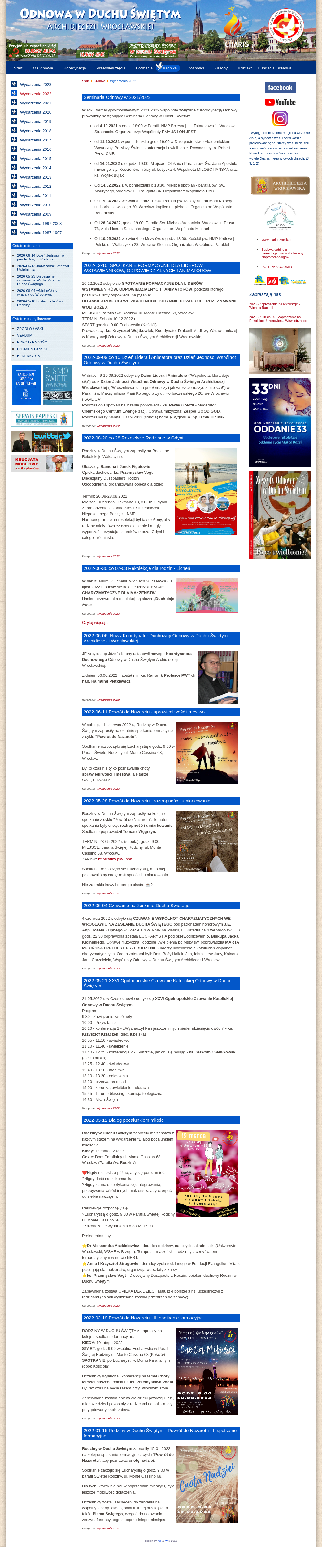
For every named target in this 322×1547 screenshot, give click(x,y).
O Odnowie (43, 68)
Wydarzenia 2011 (35, 195)
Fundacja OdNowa (274, 68)
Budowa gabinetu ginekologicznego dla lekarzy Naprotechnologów (283, 253)
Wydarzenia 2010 (35, 205)
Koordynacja (75, 68)
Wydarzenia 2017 (35, 140)
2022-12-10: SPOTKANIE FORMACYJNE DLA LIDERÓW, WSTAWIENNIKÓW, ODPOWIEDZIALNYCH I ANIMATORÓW (147, 268)
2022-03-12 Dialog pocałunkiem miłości (124, 1120)
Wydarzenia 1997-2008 (41, 223)
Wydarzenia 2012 (35, 186)
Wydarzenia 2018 (35, 130)
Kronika (170, 68)
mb (160, 1540)
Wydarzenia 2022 (35, 93)
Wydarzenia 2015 (35, 158)
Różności (195, 68)
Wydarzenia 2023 (35, 84)
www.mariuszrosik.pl (276, 240)
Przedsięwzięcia (111, 68)
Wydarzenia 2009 (35, 214)
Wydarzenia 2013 (35, 177)
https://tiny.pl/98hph (115, 859)
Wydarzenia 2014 (35, 168)
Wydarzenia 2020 (35, 112)
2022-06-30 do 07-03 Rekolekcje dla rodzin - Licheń (137, 568)
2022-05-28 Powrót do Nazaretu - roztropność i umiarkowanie (147, 800)
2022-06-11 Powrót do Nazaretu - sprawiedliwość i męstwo (144, 711)
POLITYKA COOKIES (278, 267)
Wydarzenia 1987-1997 (41, 232)
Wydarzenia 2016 (35, 149)
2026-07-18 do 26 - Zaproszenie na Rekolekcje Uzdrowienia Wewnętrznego (278, 318)
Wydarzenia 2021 (35, 103)
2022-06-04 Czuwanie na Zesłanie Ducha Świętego (136, 905)
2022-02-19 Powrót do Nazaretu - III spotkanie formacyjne (143, 1317)
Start (18, 68)
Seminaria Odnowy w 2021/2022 (117, 97)
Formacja (144, 68)
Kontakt (245, 68)
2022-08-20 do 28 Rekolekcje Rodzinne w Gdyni (133, 437)
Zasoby (221, 68)
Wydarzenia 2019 (35, 121)
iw (166, 1540)
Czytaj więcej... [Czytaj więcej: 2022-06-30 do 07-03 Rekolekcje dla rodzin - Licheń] (95, 622)
